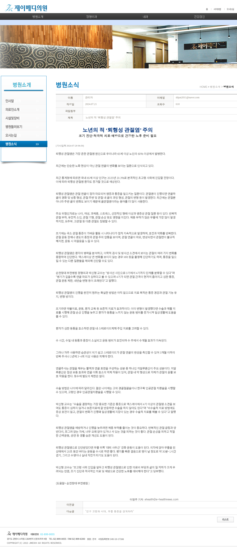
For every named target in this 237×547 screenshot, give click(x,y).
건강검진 (199, 16)
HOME (203, 86)
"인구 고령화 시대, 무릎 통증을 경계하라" (109, 511)
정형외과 (91, 16)
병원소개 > (216, 86)
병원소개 (37, 16)
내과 (145, 16)
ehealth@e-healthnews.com (162, 499)
